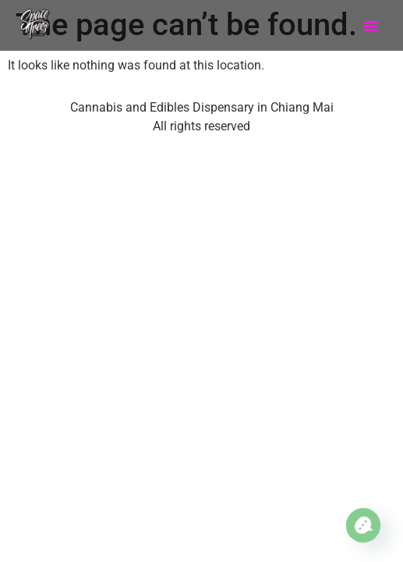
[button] (371, 25)
